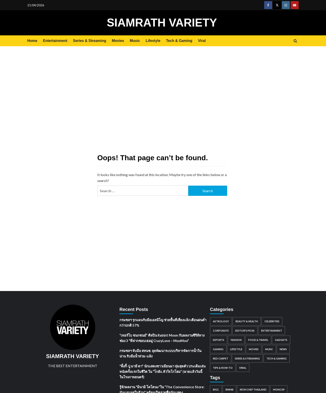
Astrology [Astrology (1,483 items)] (221, 321)
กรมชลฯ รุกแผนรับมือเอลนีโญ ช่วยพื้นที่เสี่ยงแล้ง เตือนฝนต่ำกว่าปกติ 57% (162, 322)
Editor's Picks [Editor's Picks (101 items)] (245, 330)
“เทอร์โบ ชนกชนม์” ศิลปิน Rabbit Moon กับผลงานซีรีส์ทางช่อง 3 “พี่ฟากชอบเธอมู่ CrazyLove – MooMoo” (162, 338)
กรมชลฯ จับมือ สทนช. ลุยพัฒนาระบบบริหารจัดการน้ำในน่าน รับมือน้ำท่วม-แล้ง (160, 353)
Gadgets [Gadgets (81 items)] (281, 339)
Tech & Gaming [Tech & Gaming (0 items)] (277, 358)
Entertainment (55, 41)
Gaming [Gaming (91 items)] (218, 349)
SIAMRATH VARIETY (162, 22)
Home (32, 41)
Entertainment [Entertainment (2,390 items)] (271, 330)
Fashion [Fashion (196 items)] (236, 339)
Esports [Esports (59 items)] (218, 339)
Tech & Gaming (179, 41)
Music (135, 41)
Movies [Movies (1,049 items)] (254, 349)
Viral (202, 41)
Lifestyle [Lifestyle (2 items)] (236, 349)
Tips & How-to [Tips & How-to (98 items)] (223, 367)
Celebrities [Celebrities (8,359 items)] (271, 321)
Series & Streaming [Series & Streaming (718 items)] (247, 358)
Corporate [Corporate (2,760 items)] (221, 330)
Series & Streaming (89, 41)
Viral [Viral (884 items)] (242, 367)
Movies (118, 41)
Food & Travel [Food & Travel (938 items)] (258, 339)
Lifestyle (153, 41)
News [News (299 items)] (283, 349)
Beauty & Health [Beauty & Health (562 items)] (247, 321)
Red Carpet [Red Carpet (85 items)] (220, 358)
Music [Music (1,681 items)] (269, 349)
